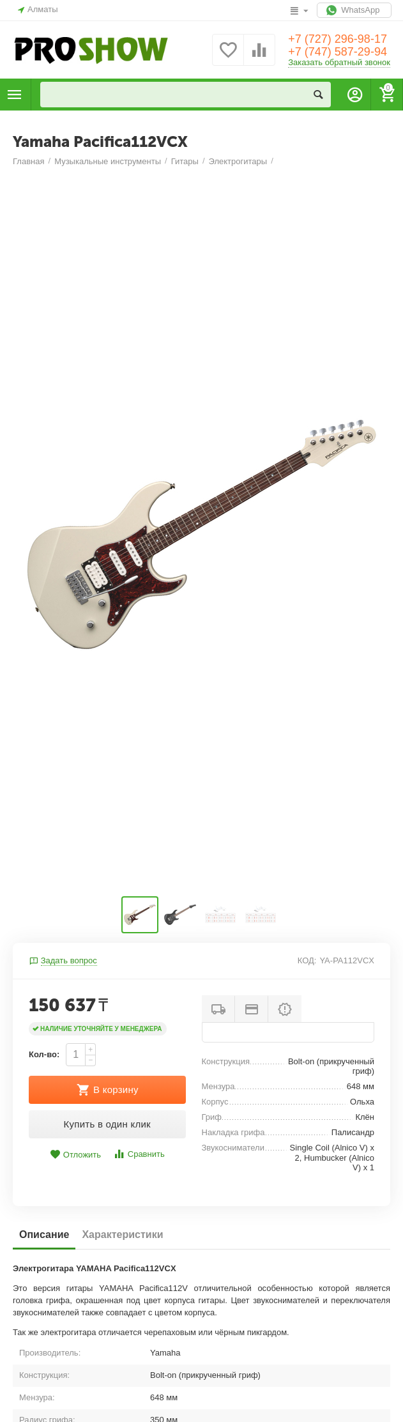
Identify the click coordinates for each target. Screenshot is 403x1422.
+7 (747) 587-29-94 (337, 51)
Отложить (75, 1154)
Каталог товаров (15, 94)
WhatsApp (354, 10)
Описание (44, 1234)
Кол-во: (44, 1054)
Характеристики (122, 1234)
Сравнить (139, 1154)
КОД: (307, 960)
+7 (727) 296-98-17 (337, 39)
